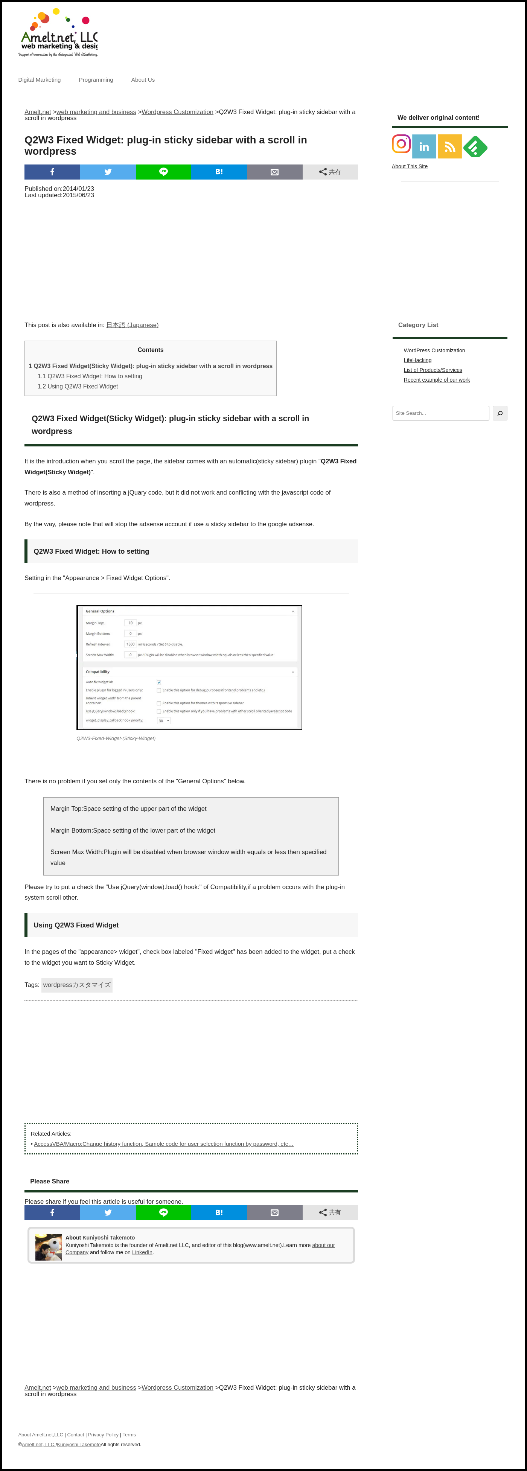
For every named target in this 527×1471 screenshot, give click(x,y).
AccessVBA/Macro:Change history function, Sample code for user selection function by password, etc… (164, 1144)
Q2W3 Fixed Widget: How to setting (90, 376)
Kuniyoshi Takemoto (108, 1238)
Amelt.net (37, 112)
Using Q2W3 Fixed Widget (78, 386)
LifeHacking (418, 360)
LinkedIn (142, 1252)
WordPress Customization (434, 350)
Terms (129, 1434)
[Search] (500, 413)
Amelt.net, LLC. (39, 1444)
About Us (143, 79)
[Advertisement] (191, 257)
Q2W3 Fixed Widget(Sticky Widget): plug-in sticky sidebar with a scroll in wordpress (151, 366)
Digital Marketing (39, 79)
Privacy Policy (103, 1434)
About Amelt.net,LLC (40, 1434)
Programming (96, 79)
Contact (75, 1434)
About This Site (410, 166)
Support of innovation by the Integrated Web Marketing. (57, 54)
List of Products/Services (433, 370)
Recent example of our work (437, 380)
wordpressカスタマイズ (77, 984)
